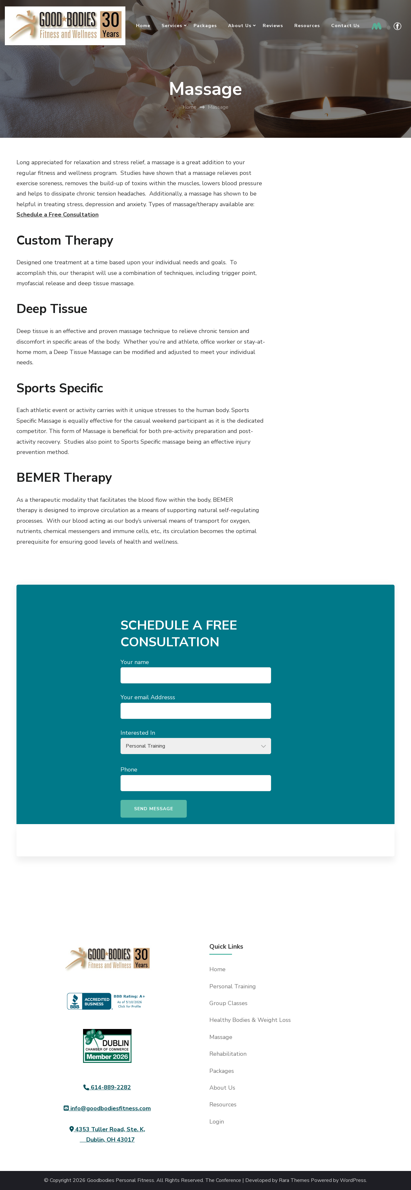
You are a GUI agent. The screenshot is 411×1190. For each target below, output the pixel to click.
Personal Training (232, 986)
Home (143, 26)
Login (216, 1121)
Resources (307, 26)
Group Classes (228, 1003)
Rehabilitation (228, 1054)
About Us (239, 26)
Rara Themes (294, 1180)
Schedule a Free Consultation (57, 214)
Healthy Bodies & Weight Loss (250, 1020)
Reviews (273, 26)
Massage (220, 1037)
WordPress (353, 1180)
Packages (205, 26)
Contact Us (345, 26)
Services (172, 26)
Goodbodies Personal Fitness (120, 1180)
